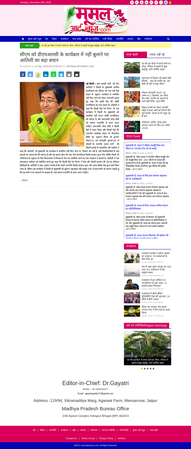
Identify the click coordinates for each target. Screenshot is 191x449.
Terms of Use (88, 438)
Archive (121, 438)
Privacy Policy (106, 438)
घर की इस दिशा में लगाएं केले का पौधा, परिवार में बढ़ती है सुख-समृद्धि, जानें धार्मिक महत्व (78, 45)
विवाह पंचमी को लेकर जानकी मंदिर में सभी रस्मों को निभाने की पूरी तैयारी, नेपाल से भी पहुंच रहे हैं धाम (156, 111)
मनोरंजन (148, 38)
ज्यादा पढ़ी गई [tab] (157, 54)
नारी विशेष (107, 38)
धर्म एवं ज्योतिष (92, 38)
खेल (139, 38)
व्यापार (130, 38)
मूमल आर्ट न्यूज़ (34, 38)
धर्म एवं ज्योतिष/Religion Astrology (146, 325)
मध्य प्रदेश (76, 38)
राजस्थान (65, 38)
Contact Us (71, 438)
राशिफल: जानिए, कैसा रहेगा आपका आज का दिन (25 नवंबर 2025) (156, 125)
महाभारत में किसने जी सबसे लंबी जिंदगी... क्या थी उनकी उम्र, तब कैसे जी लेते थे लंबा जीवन (156, 81)
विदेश (54, 38)
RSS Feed (133, 136)
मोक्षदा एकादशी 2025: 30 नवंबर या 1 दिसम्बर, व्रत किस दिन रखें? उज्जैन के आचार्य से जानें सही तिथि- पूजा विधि (155, 97)
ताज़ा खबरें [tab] (132, 54)
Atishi (24, 180)
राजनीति (119, 38)
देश (46, 38)
